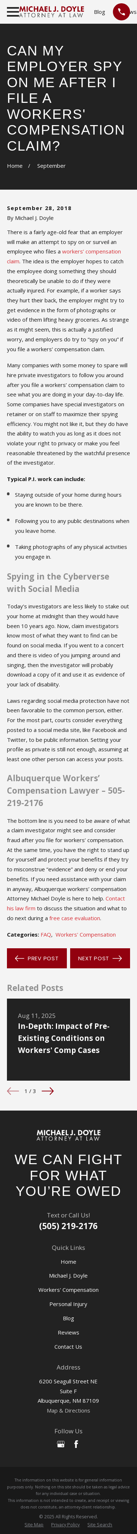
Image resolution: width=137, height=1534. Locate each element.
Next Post (100, 958)
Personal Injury (68, 1304)
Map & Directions (68, 1410)
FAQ (46, 934)
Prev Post (36, 958)
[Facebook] (76, 1444)
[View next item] (48, 1091)
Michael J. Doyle (68, 1275)
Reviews (68, 1332)
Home (68, 1261)
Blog (99, 11)
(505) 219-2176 (68, 1226)
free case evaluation (74, 918)
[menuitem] (33, 1525)
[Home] (68, 1135)
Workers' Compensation (86, 934)
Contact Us (68, 1346)
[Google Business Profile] (61, 1444)
